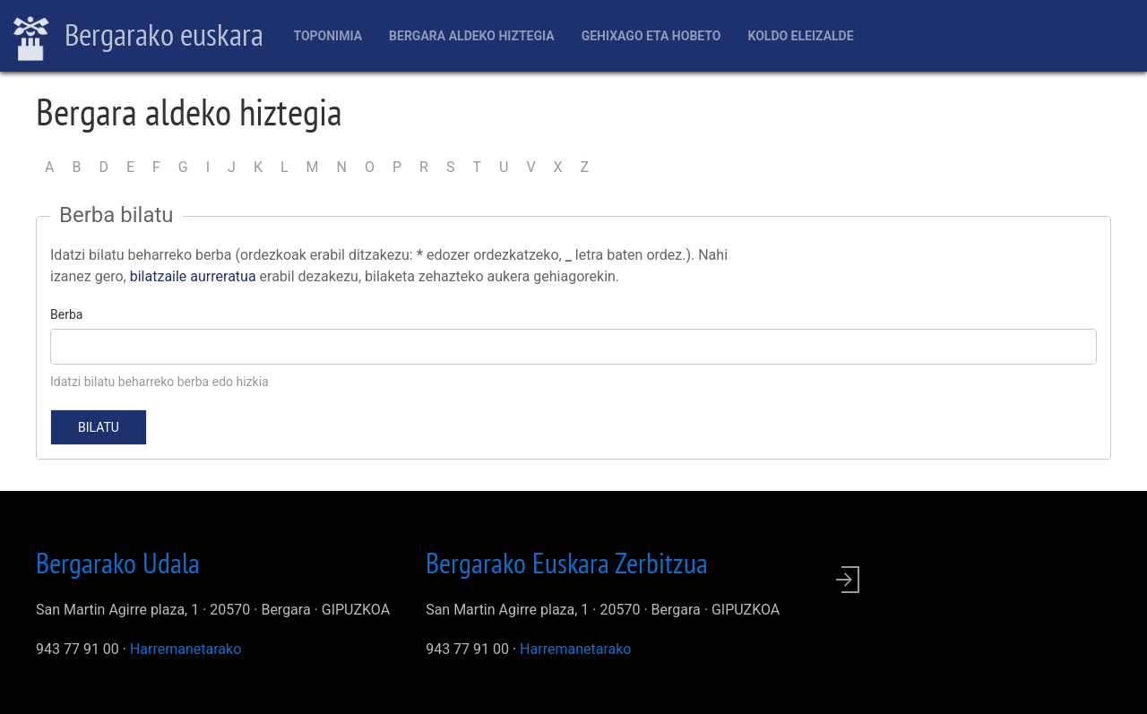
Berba (66, 314)
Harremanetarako (185, 649)
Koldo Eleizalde (800, 36)
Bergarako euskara (138, 36)
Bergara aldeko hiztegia (472, 36)
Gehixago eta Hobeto (651, 36)
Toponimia (327, 36)
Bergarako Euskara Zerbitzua (567, 562)
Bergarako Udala (118, 562)
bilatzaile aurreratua (193, 276)
